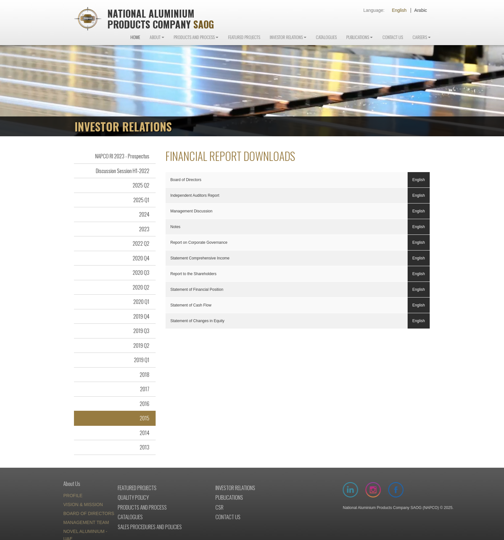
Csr (204, 508)
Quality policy (108, 498)
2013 (141, 448)
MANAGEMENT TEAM (70, 523)
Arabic (428, 10)
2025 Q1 (138, 200)
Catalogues (341, 37)
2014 (141, 433)
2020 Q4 (137, 258)
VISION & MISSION (67, 505)
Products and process (117, 508)
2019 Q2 (138, 346)
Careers (435, 37)
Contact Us (408, 37)
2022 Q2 (137, 244)
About (170, 37)
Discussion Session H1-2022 (119, 171)
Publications (373, 37)
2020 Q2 (137, 287)
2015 (141, 419)
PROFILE (57, 496)
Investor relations (220, 488)
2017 (141, 389)
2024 (140, 215)
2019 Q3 (138, 331)
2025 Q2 (137, 186)
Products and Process (209, 37)
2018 (141, 375)
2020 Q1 (138, 302)
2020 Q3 (137, 273)
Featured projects (112, 488)
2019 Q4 (138, 317)
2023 (140, 229)
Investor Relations (301, 37)
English (406, 10)
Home (150, 37)
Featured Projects (259, 37)
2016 (141, 404)
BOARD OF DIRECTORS (73, 514)
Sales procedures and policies (125, 527)
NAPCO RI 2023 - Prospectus (119, 157)
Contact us (212, 517)
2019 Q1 (138, 360)
